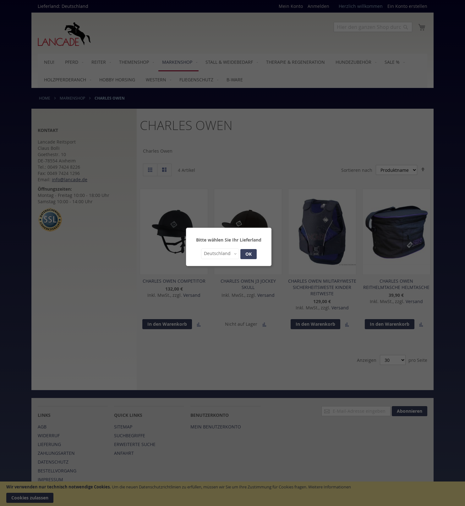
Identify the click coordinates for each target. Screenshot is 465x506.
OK (248, 254)
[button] (220, 253)
